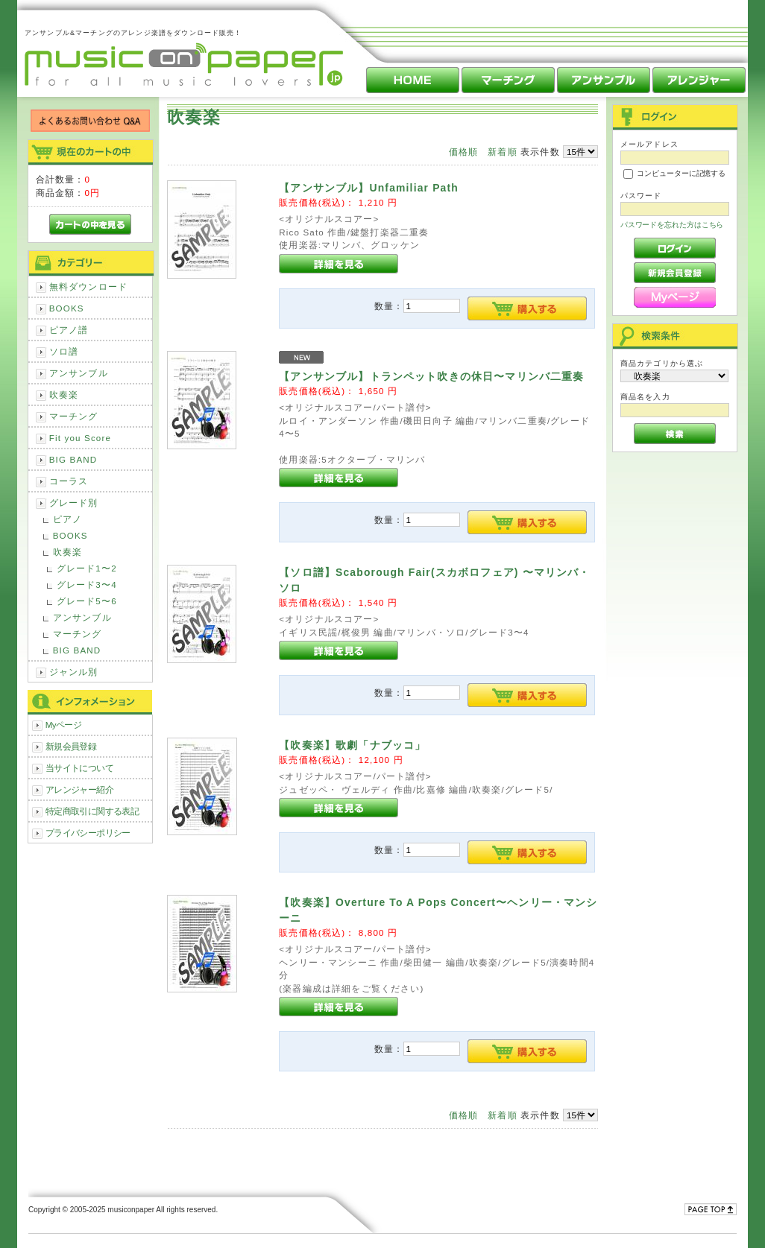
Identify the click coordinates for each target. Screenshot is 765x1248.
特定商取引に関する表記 (92, 811)
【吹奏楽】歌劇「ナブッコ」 (352, 745)
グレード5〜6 (87, 601)
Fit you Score (80, 438)
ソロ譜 (63, 351)
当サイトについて (79, 768)
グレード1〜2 (87, 568)
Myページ (63, 724)
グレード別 (73, 502)
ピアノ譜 (69, 330)
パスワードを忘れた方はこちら (672, 225)
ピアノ (67, 519)
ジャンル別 (73, 672)
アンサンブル (78, 373)
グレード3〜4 (87, 584)
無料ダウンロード (88, 286)
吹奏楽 (63, 394)
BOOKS (66, 308)
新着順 (502, 151)
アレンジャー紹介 (79, 789)
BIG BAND (73, 459)
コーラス (69, 481)
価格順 (463, 151)
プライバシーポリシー (87, 832)
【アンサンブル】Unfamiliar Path (369, 188)
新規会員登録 (71, 746)
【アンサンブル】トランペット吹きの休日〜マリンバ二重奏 (431, 376)
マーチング (73, 416)
